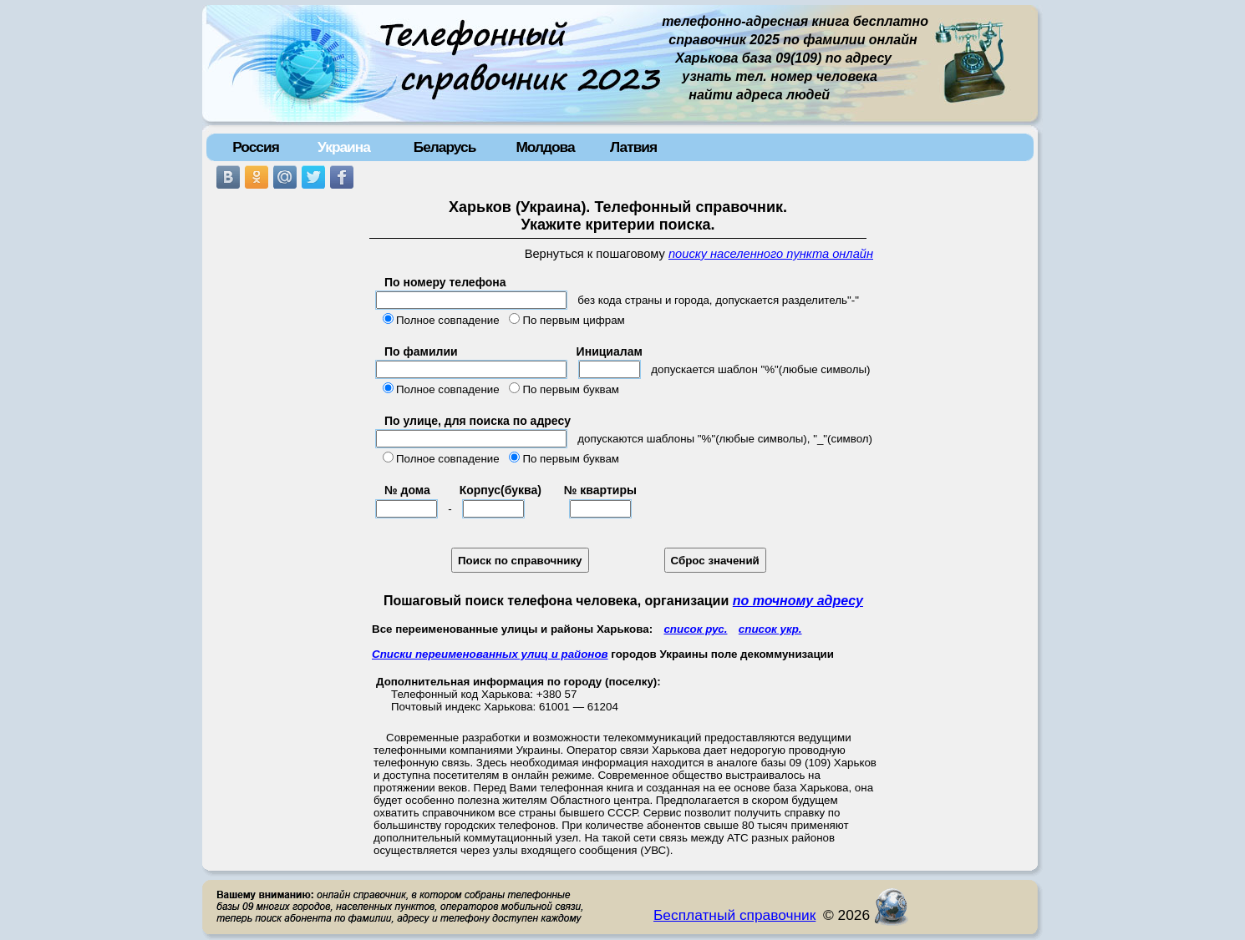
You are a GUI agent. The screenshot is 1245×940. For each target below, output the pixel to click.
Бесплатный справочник (734, 915)
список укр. (770, 629)
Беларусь (445, 147)
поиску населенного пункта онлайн (770, 253)
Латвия (633, 147)
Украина (344, 147)
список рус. (695, 629)
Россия (255, 147)
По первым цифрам (573, 320)
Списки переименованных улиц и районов (490, 654)
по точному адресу (798, 601)
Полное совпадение (448, 320)
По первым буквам (570, 389)
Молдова (545, 147)
